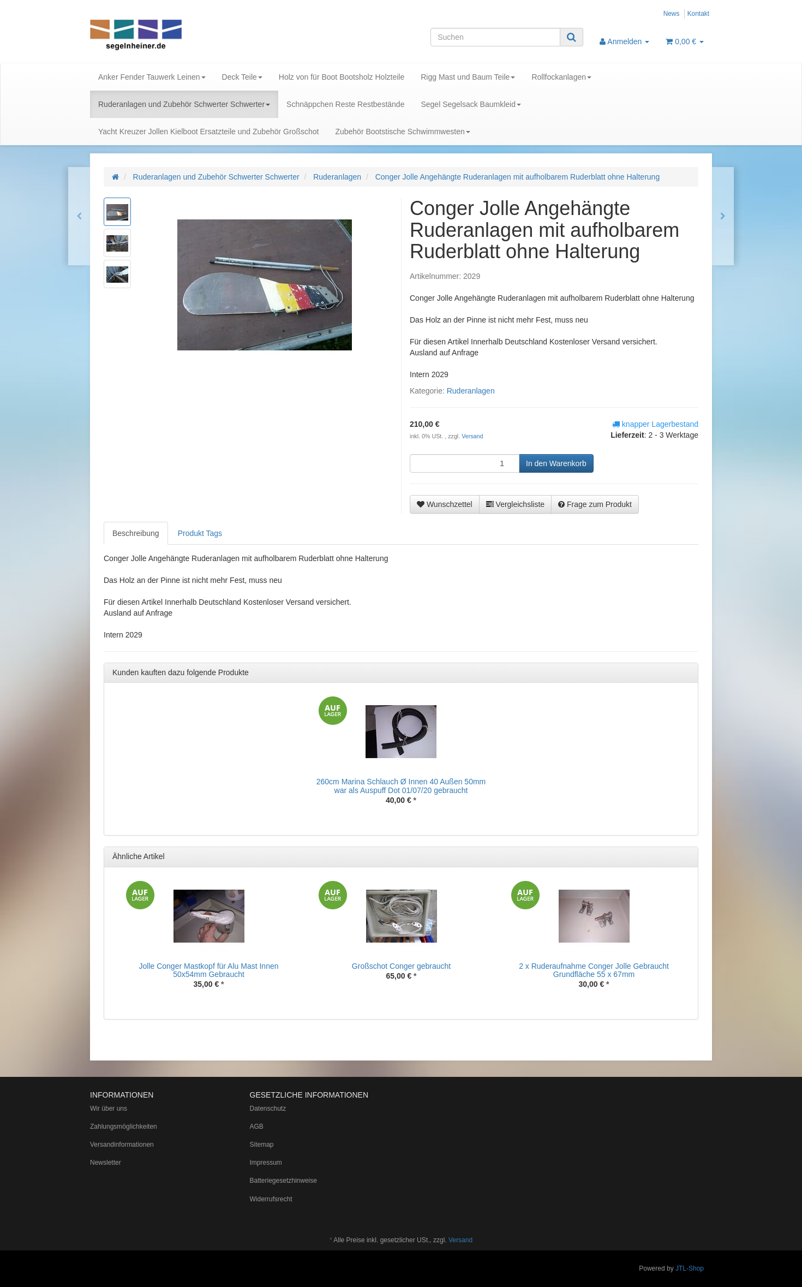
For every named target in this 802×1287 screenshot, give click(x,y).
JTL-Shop (689, 1268)
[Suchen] (495, 37)
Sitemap (262, 1144)
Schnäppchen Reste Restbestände (345, 104)
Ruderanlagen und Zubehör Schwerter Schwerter (184, 104)
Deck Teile (242, 77)
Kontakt (698, 13)
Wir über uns (108, 1108)
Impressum (266, 1162)
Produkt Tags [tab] (200, 533)
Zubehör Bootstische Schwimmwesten (402, 131)
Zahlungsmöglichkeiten (123, 1126)
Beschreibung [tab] (135, 533)
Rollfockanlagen (561, 77)
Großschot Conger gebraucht (401, 966)
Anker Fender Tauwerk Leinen (152, 77)
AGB (257, 1126)
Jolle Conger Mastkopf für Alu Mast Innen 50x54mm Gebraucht (208, 970)
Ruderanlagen (471, 390)
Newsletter (105, 1162)
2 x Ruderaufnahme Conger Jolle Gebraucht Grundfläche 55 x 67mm (594, 970)
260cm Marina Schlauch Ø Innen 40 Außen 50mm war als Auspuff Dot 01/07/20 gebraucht (401, 785)
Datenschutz (268, 1108)
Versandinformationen (122, 1144)
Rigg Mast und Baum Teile (468, 77)
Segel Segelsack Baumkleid (471, 104)
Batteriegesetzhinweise (283, 1180)
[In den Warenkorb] (556, 463)
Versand (472, 436)
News (671, 13)
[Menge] (464, 463)
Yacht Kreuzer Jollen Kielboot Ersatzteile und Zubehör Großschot (208, 131)
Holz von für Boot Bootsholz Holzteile (341, 77)
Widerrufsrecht (271, 1199)
